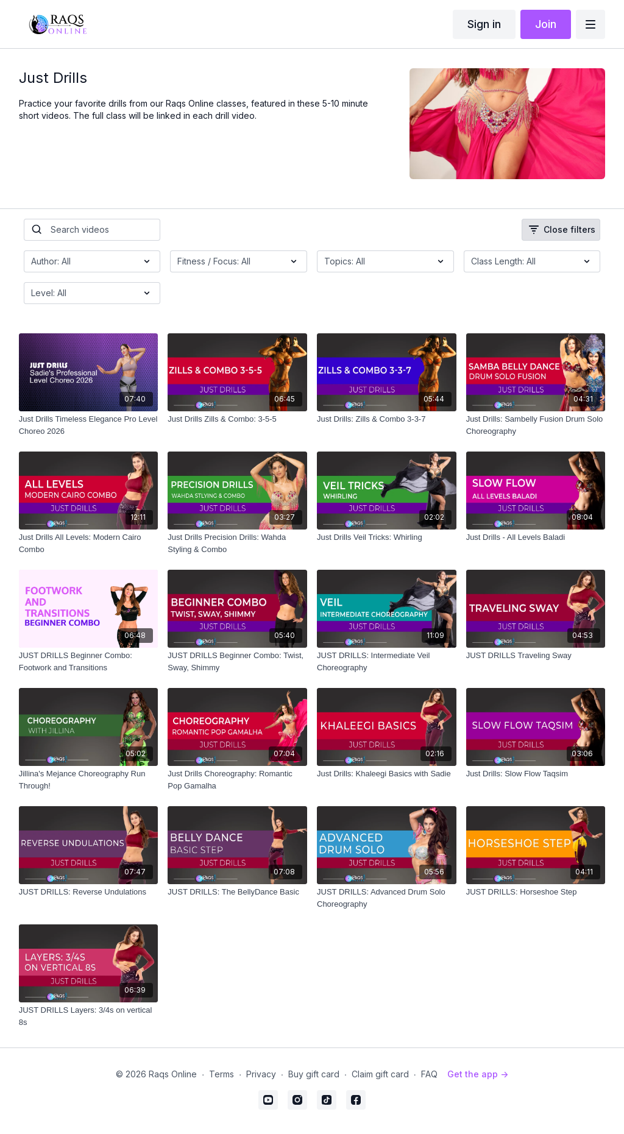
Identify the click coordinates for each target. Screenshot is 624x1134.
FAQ (429, 1074)
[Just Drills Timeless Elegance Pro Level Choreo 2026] (88, 425)
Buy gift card (313, 1074)
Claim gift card (380, 1074)
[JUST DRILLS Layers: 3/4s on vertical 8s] (88, 1016)
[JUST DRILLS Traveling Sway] (536, 656)
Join (545, 24)
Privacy (261, 1074)
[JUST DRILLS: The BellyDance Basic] (237, 892)
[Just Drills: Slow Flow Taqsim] (536, 774)
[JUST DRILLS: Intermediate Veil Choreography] (386, 661)
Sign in (484, 24)
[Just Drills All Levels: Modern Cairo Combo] (88, 543)
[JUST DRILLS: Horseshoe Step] (536, 892)
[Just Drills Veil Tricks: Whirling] (386, 537)
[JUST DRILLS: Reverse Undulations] (88, 892)
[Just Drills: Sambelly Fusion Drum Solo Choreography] (536, 425)
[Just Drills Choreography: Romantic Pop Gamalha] (237, 780)
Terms (221, 1074)
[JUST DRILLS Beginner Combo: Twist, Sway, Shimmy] (237, 661)
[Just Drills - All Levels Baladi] (536, 537)
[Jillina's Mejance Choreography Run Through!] (88, 780)
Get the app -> (477, 1074)
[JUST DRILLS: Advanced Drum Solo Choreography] (386, 898)
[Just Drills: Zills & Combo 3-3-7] (386, 419)
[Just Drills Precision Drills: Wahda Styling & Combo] (237, 543)
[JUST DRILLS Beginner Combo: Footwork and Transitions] (88, 661)
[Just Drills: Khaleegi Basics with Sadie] (386, 774)
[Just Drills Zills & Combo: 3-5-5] (237, 419)
